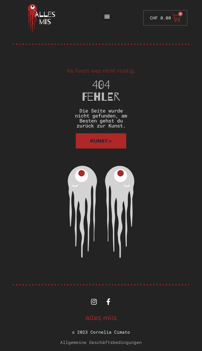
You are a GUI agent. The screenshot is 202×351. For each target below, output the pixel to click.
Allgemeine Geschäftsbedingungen (101, 342)
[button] (107, 16)
